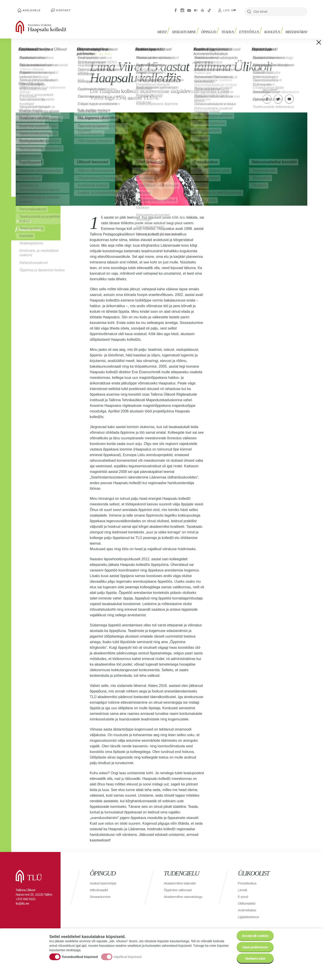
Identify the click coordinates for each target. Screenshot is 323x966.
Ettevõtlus (251, 28)
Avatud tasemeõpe (104, 880)
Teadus (230, 28)
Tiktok (209, 9)
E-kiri (289, 96)
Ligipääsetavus (249, 914)
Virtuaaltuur (202, 9)
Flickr (196, 9)
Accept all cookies (254, 933)
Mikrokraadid (99, 887)
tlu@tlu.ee (22, 901)
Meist (167, 28)
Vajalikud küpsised (127, 955)
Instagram (182, 9)
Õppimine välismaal (178, 887)
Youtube (189, 9)
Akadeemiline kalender (181, 880)
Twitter (278, 96)
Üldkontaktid (247, 901)
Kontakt (58, 9)
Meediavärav (296, 28)
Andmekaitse (247, 907)
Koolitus (273, 28)
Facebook (175, 9)
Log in (228, 9)
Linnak (243, 887)
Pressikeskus (248, 880)
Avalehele (30, 9)
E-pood (243, 894)
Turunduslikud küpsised (80, 955)
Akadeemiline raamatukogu (184, 894)
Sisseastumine (188, 28)
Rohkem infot (254, 958)
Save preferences (254, 946)
